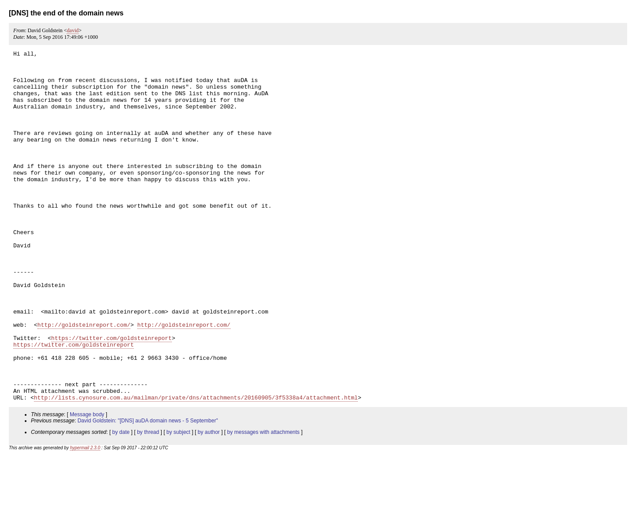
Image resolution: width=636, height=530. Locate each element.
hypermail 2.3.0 (85, 517)
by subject (178, 502)
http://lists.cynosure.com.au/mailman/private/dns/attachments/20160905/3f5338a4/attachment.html (196, 467)
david (73, 30)
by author (209, 502)
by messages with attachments (263, 502)
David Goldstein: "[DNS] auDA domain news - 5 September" (147, 491)
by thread (148, 502)
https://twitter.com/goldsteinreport (111, 396)
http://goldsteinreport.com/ (84, 380)
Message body (87, 484)
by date (120, 502)
